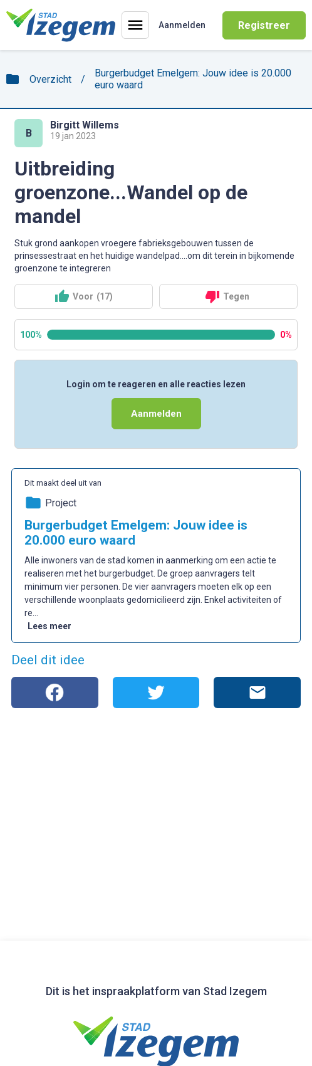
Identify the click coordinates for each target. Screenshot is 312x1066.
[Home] (60, 25)
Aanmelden (156, 413)
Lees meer (49, 626)
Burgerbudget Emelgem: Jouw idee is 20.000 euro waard (193, 79)
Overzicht (50, 79)
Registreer (264, 25)
